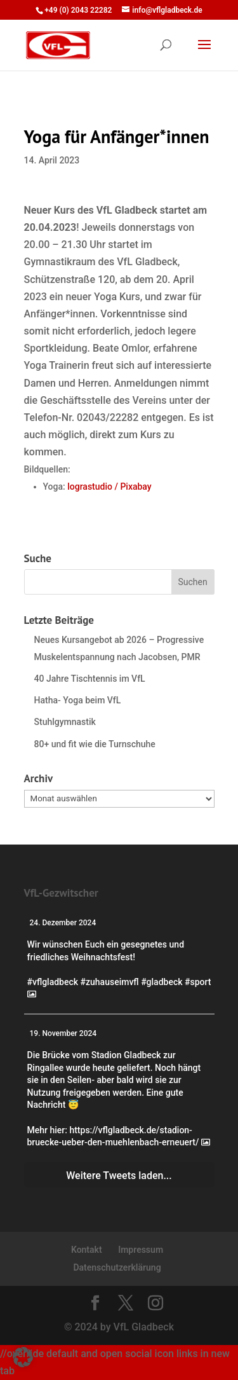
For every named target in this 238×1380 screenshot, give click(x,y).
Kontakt (86, 1250)
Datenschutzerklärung (117, 1267)
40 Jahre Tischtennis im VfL (89, 678)
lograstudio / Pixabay (109, 486)
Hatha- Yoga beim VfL (77, 700)
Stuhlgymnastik (65, 722)
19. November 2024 (63, 1033)
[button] (23, 1357)
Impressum (140, 1250)
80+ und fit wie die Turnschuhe (94, 744)
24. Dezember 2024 (63, 922)
